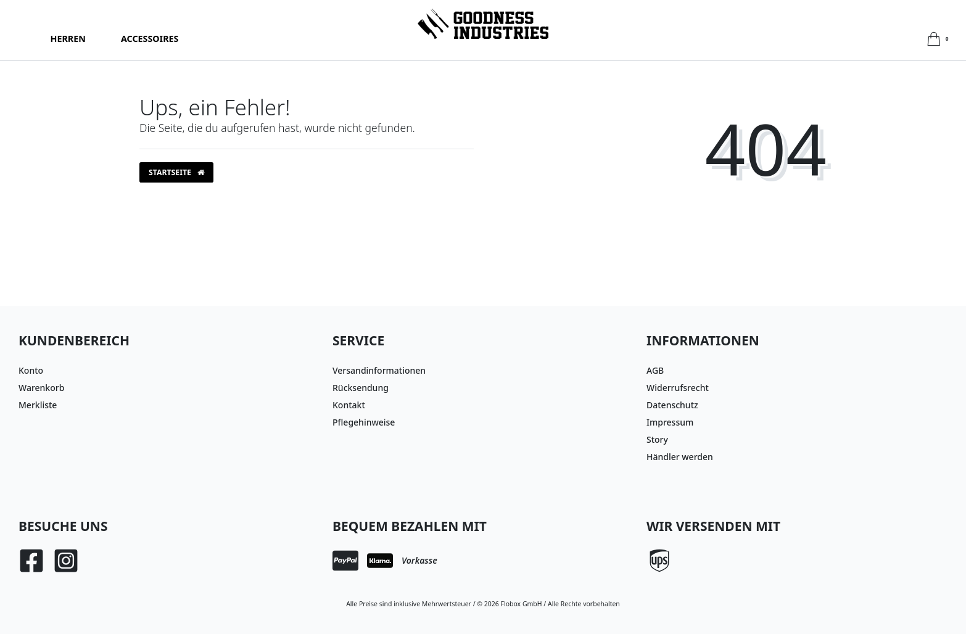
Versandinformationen (379, 370)
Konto (31, 370)
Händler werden (679, 457)
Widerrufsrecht (677, 387)
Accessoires (149, 38)
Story (657, 439)
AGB (655, 370)
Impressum (669, 422)
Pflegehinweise (363, 422)
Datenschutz (672, 405)
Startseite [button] (176, 172)
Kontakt (348, 405)
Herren (68, 38)
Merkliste (38, 405)
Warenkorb (41, 387)
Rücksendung (360, 387)
